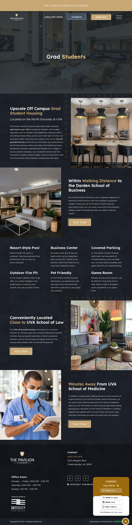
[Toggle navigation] (119, 17)
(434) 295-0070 (53, 17)
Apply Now (101, 16)
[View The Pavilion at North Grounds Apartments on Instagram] (77, 478)
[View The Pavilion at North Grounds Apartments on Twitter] (85, 478)
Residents (77, 16)
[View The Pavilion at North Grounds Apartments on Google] (69, 478)
